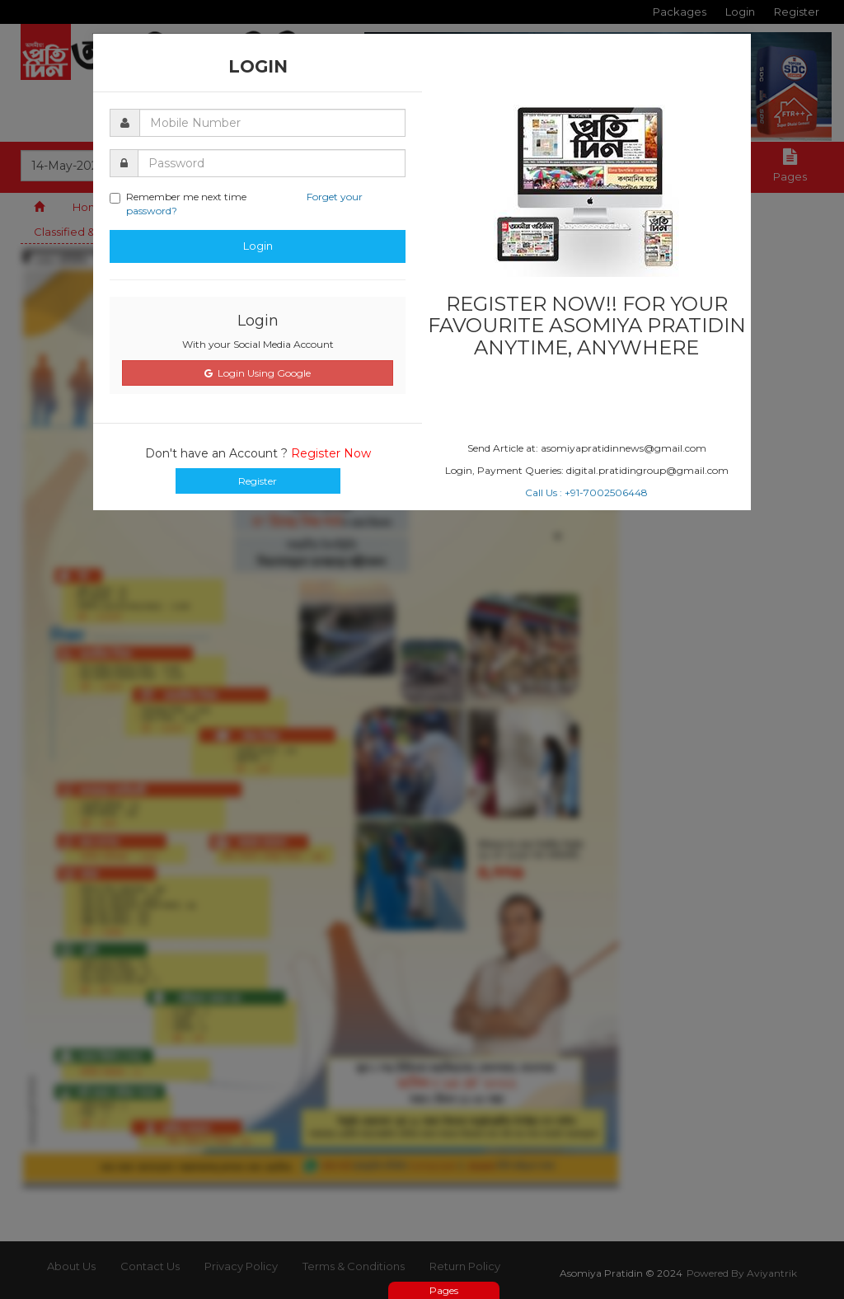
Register (257, 481)
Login (258, 245)
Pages (443, 1290)
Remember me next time (236, 203)
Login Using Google (257, 373)
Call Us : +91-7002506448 (586, 492)
